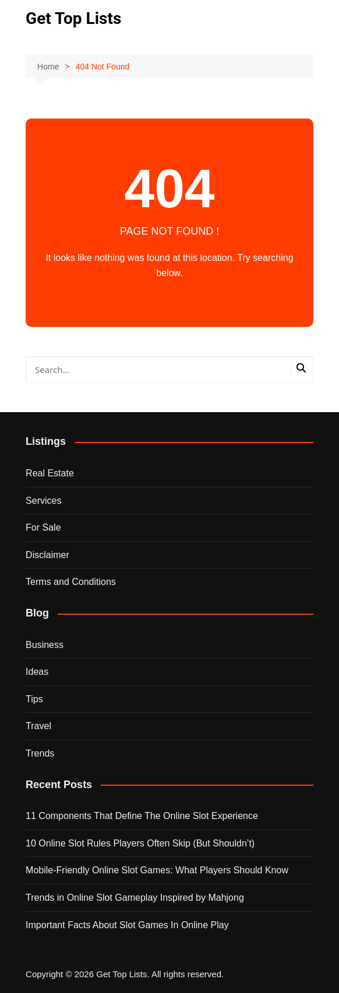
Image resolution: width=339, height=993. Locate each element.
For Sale (43, 527)
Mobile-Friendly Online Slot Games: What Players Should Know (157, 870)
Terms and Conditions (71, 582)
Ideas (37, 672)
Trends (40, 753)
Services (43, 501)
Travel (38, 726)
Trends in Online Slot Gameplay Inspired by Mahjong (135, 898)
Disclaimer (47, 555)
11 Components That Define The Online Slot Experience (142, 816)
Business (44, 645)
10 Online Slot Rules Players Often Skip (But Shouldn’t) (140, 843)
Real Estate (50, 473)
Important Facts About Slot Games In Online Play (127, 925)
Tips (34, 699)
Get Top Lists (73, 18)
